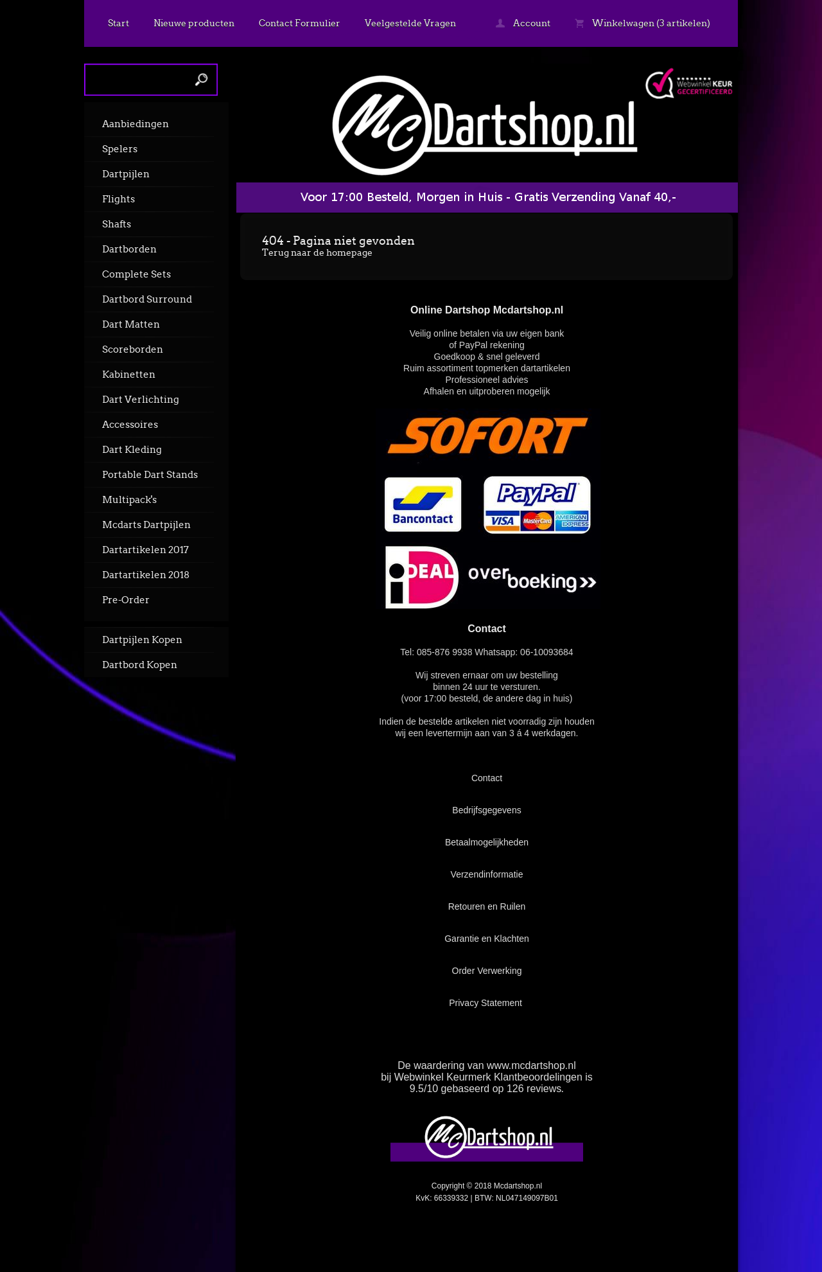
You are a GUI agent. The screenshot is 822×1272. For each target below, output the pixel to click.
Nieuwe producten (193, 23)
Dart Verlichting (140, 399)
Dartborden (129, 249)
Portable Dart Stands (150, 475)
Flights (118, 199)
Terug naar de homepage (317, 252)
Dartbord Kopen (139, 665)
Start (118, 23)
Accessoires (130, 424)
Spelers (119, 149)
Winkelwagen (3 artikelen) (642, 23)
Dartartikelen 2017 (145, 550)
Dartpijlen (126, 174)
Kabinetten (128, 374)
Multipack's (129, 500)
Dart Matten (131, 324)
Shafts (116, 224)
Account (523, 23)
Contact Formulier (299, 23)
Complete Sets (136, 274)
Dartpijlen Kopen (142, 640)
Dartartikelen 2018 (145, 575)
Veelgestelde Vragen (410, 23)
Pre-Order (126, 600)
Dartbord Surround (147, 299)
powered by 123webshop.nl (657, 1231)
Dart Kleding (132, 449)
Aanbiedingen (135, 124)
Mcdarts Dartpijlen (146, 525)
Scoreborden (132, 349)
